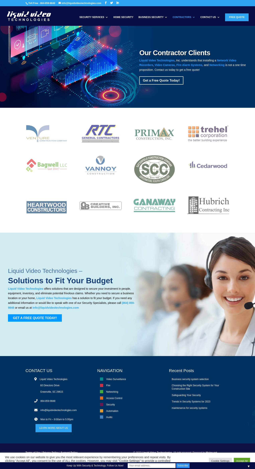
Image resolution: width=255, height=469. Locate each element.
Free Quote (237, 17)
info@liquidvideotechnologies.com (56, 307)
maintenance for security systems (189, 408)
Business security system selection (190, 379)
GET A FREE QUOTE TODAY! (35, 318)
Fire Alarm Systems (189, 65)
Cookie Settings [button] (220, 460)
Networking (216, 65)
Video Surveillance (116, 379)
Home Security (123, 17)
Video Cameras (165, 65)
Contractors (182, 17)
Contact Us (208, 17)
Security (110, 404)
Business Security (150, 17)
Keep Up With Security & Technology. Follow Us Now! (95, 465)
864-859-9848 (48, 401)
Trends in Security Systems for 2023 (191, 401)
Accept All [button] (242, 460)
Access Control (114, 398)
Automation (112, 411)
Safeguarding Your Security (186, 395)
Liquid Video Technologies (157, 60)
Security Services (91, 17)
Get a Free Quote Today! (161, 80)
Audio (109, 417)
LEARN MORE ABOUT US (53, 428)
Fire (108, 385)
